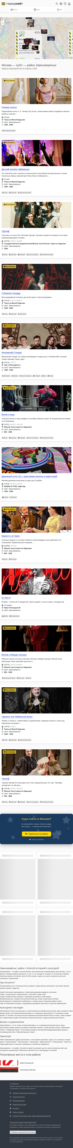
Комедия (21, 254)
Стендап (36, 376)
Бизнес (5, 497)
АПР (6, 241)
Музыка (15, 376)
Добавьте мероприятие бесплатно (22, 1132)
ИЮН (19, 424)
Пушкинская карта (8, 130)
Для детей (22, 314)
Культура (12, 192)
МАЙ (12, 241)
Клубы (5, 616)
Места (13, 9)
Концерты (6, 376)
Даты (37, 10)
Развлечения (14, 616)
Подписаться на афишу (36, 834)
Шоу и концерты (32, 254)
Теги (59, 9)
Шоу (44, 376)
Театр (4, 192)
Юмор (50, 376)
